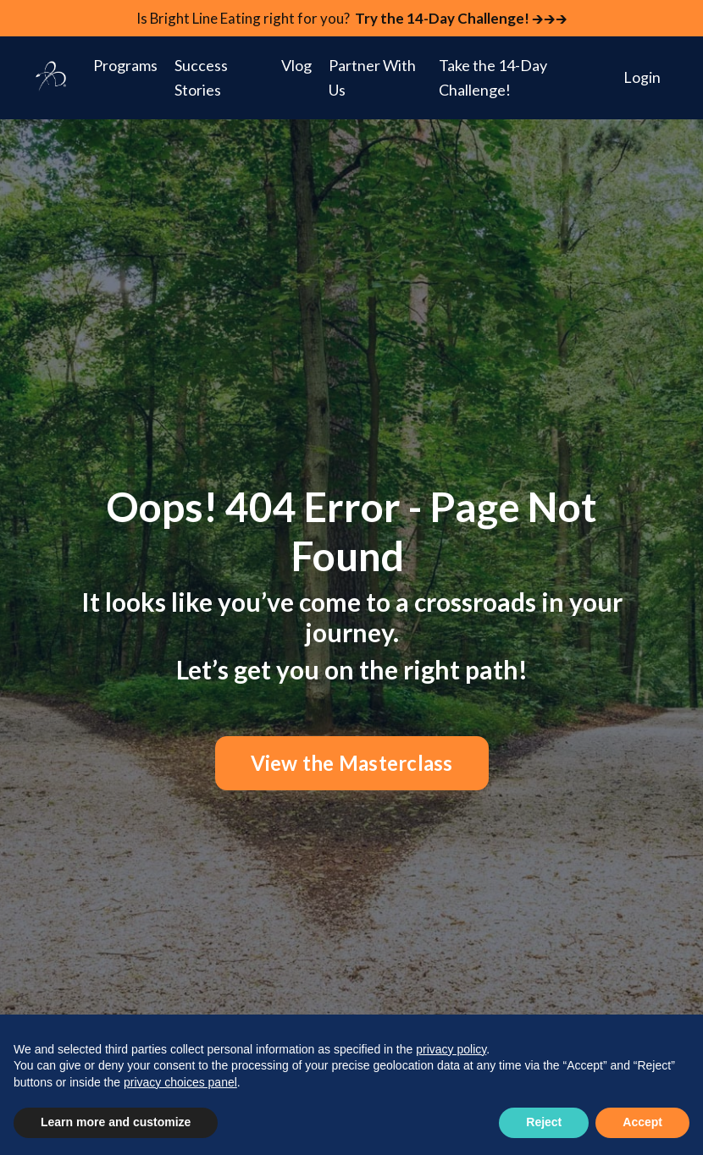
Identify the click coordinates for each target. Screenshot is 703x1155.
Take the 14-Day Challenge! (493, 79)
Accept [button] (642, 1122)
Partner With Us (372, 79)
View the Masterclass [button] (352, 764)
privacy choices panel (180, 1082)
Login (642, 78)
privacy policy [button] (451, 1049)
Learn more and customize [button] (116, 1122)
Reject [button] (544, 1122)
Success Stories (201, 79)
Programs (125, 67)
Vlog (296, 67)
